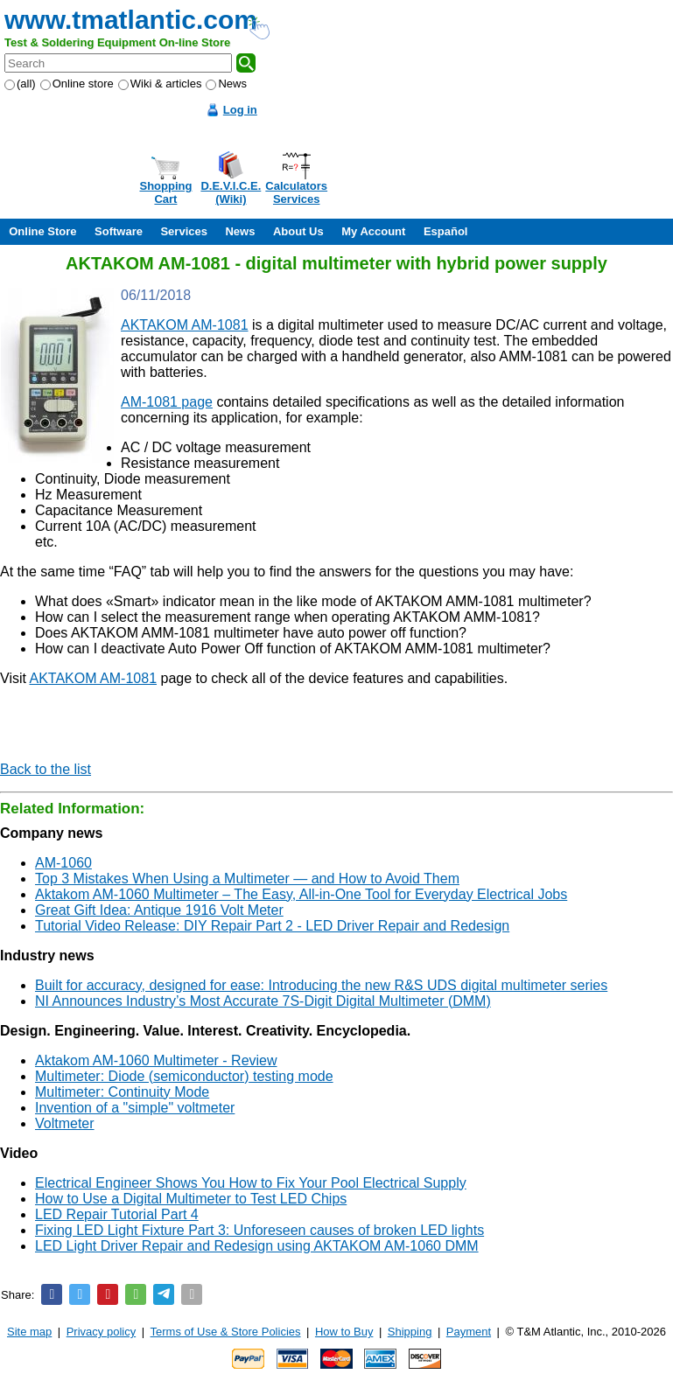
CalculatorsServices (296, 192)
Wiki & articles (160, 83)
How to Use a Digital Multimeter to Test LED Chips (191, 1198)
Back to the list (45, 769)
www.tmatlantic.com (130, 19)
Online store (77, 83)
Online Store (42, 231)
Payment (468, 1331)
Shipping (410, 1331)
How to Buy (344, 1331)
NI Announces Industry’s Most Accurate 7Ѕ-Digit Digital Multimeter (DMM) (263, 1001)
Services (183, 231)
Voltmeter (65, 1123)
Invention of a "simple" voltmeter (135, 1107)
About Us (298, 231)
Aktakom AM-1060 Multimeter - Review (156, 1060)
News (226, 83)
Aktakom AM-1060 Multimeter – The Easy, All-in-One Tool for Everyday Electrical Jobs (301, 894)
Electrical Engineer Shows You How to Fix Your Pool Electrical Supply (250, 1182)
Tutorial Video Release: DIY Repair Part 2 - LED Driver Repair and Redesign (272, 925)
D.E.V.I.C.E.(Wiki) (230, 192)
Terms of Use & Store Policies (226, 1331)
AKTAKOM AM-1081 (185, 324)
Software (119, 231)
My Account (373, 231)
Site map (29, 1331)
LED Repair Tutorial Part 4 (117, 1214)
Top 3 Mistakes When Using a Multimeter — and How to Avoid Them (247, 878)
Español (446, 231)
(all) (20, 83)
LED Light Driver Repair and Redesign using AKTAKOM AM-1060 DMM (257, 1245)
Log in (240, 109)
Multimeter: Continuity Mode (122, 1092)
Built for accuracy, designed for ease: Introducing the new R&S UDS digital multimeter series (321, 985)
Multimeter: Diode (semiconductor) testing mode (184, 1076)
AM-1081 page (167, 401)
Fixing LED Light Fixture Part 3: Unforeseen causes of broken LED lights (259, 1230)
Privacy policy (101, 1331)
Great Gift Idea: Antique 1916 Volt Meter (159, 910)
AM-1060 (63, 862)
